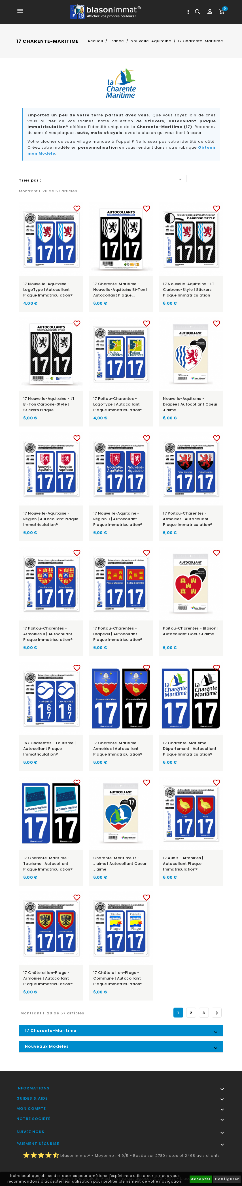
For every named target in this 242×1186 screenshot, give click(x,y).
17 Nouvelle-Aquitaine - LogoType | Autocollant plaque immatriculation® (48, 289)
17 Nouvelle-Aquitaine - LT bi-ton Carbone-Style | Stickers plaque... (49, 404)
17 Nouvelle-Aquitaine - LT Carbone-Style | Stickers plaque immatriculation (188, 289)
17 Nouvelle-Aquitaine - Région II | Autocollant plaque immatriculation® (118, 519)
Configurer (227, 1179)
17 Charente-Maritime (51, 1030)
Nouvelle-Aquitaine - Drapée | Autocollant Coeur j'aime (190, 404)
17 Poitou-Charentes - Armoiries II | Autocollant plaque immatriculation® (48, 634)
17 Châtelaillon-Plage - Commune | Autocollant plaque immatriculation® (118, 978)
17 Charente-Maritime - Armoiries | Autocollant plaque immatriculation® (118, 748)
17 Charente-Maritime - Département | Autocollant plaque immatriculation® (189, 748)
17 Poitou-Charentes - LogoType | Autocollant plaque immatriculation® (118, 404)
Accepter (201, 1179)
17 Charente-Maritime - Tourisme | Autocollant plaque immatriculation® (48, 863)
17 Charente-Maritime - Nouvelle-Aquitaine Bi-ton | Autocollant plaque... (120, 289)
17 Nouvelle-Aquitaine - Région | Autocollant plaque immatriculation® (50, 519)
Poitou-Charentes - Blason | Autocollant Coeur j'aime (190, 631)
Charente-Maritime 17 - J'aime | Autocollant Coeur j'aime (120, 863)
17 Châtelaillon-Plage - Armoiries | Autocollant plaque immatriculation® (48, 978)
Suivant (216, 1013)
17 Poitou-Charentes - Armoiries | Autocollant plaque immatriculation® (187, 519)
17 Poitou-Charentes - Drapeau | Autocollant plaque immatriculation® (118, 634)
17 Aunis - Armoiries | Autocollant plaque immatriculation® (183, 863)
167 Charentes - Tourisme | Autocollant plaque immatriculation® (49, 748)
